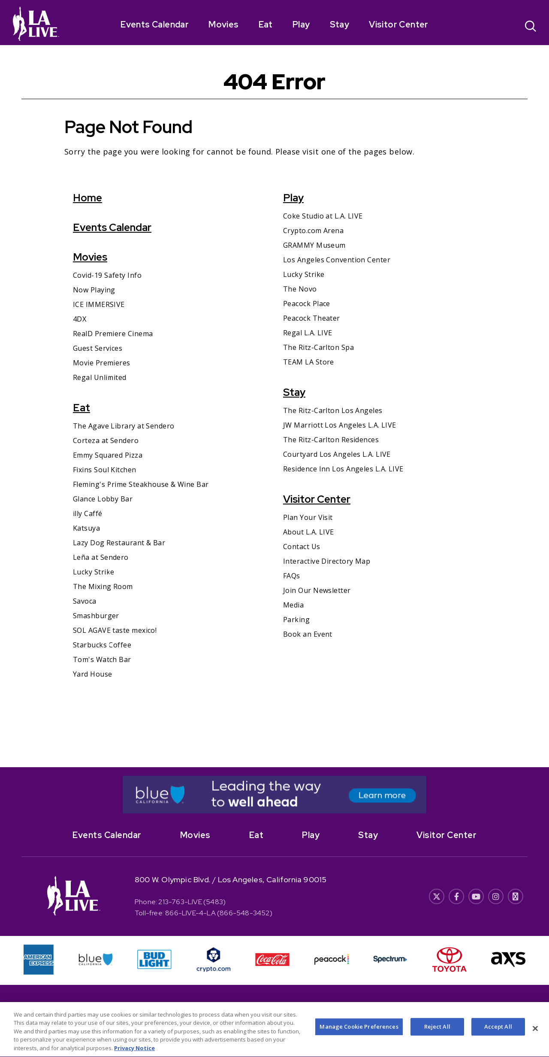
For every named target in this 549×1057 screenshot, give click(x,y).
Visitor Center (398, 24)
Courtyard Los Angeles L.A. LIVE (337, 454)
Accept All (498, 1033)
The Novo (300, 289)
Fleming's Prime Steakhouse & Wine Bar (141, 484)
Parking (296, 619)
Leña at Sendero (101, 557)
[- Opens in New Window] (274, 795)
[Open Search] (530, 27)
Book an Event (307, 634)
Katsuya (86, 528)
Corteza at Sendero (106, 440)
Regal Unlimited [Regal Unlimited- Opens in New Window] (100, 377)
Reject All (437, 1033)
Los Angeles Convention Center (336, 259)
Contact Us (301, 546)
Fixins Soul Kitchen (104, 469)
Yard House (92, 674)
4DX (79, 319)
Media (293, 605)
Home (87, 197)
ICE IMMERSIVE (99, 304)
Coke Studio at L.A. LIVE (323, 216)
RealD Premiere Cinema (113, 333)
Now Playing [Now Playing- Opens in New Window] (94, 290)
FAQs (291, 575)
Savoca (85, 601)
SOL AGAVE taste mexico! (115, 630)
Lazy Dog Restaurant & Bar (119, 542)
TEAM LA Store (308, 362)
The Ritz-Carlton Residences (331, 439)
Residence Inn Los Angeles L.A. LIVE (343, 469)
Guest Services (97, 348)
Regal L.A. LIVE (307, 332)
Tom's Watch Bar (102, 659)
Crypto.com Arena (313, 230)
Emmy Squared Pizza (107, 455)
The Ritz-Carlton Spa (318, 347)
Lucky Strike (93, 572)
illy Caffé (88, 513)
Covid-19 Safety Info (107, 275)
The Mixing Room (103, 586)
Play (301, 24)
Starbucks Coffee (102, 645)
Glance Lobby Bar (103, 499)
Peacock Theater (311, 318)
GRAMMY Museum (314, 245)
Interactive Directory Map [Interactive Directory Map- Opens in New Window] (326, 561)
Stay (340, 24)
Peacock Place (306, 303)
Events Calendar (155, 24)
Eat (266, 24)
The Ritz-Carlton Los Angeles (333, 410)
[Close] (535, 1034)
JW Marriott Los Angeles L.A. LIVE (339, 425)
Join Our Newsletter (317, 590)
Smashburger (96, 615)
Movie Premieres (101, 363)
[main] (274, 406)
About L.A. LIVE (308, 532)
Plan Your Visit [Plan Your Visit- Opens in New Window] (308, 517)
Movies (223, 24)
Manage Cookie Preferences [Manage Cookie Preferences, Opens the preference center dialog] (359, 1033)
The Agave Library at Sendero (124, 426)
